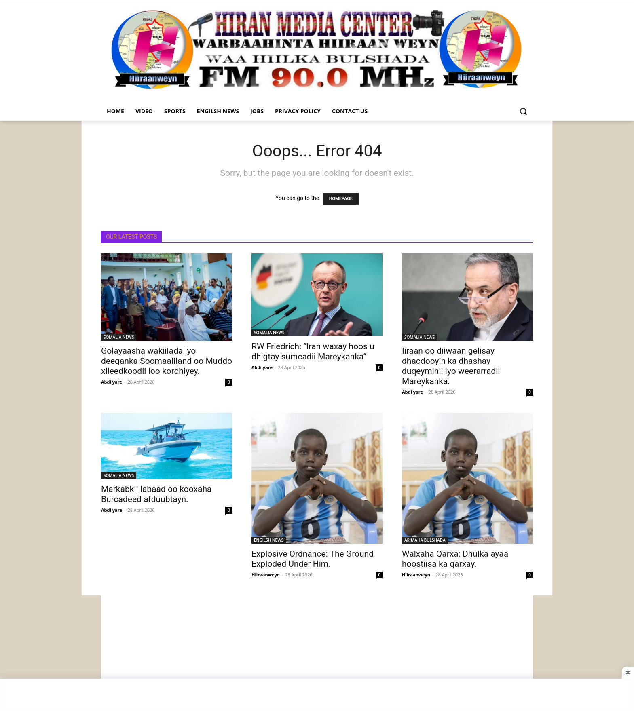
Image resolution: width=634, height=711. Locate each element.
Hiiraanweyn (265, 575)
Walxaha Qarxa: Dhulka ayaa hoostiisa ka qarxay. (455, 559)
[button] (523, 111)
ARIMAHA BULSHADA (425, 540)
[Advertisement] (317, 652)
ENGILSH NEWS (268, 540)
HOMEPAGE (341, 198)
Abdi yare (111, 382)
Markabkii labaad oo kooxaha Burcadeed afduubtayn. (156, 494)
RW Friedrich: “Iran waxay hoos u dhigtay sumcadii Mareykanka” (312, 351)
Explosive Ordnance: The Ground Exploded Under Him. (312, 559)
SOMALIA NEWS (119, 337)
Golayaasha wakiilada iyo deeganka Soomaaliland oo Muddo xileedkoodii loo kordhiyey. (166, 361)
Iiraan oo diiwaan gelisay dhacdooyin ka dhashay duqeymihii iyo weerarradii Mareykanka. (451, 366)
